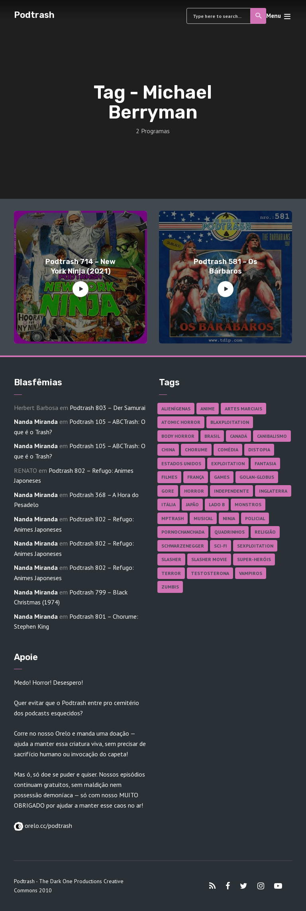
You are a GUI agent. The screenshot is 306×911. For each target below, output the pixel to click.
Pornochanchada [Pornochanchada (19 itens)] (182, 532)
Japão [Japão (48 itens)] (192, 504)
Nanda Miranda (36, 421)
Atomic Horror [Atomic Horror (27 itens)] (180, 422)
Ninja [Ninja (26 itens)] (229, 518)
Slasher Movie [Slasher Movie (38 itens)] (209, 559)
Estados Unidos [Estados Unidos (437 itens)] (181, 463)
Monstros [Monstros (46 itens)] (248, 504)
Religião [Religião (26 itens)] (265, 532)
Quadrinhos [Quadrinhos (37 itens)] (229, 532)
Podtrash (34, 15)
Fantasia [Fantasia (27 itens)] (265, 463)
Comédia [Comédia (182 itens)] (228, 450)
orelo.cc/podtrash (47, 825)
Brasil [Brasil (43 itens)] (212, 436)
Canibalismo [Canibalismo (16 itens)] (272, 436)
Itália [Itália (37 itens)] (168, 504)
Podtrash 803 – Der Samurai (107, 408)
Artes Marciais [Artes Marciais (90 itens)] (243, 409)
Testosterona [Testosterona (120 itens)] (210, 573)
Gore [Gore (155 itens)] (167, 491)
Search (259, 16)
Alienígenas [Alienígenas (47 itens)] (175, 409)
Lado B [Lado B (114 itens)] (217, 504)
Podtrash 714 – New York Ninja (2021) (80, 266)
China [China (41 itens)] (168, 450)
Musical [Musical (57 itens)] (203, 518)
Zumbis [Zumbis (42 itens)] (170, 587)
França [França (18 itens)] (195, 477)
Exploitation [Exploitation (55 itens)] (228, 463)
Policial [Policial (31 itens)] (255, 518)
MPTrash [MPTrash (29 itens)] (172, 518)
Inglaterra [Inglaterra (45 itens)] (273, 491)
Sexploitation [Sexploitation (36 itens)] (255, 546)
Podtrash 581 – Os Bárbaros (225, 266)
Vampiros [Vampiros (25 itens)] (250, 573)
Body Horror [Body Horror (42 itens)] (177, 436)
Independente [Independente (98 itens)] (231, 491)
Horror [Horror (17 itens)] (194, 491)
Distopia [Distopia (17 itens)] (259, 450)
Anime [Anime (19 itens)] (207, 409)
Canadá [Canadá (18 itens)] (238, 436)
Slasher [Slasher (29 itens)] (171, 559)
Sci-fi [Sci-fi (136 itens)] (220, 546)
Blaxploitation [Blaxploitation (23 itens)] (229, 422)
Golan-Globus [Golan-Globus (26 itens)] (256, 477)
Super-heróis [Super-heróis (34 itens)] (254, 559)
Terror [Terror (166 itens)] (171, 573)
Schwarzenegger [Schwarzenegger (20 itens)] (182, 546)
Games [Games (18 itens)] (222, 477)
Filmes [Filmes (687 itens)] (169, 477)
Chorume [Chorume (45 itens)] (196, 450)
